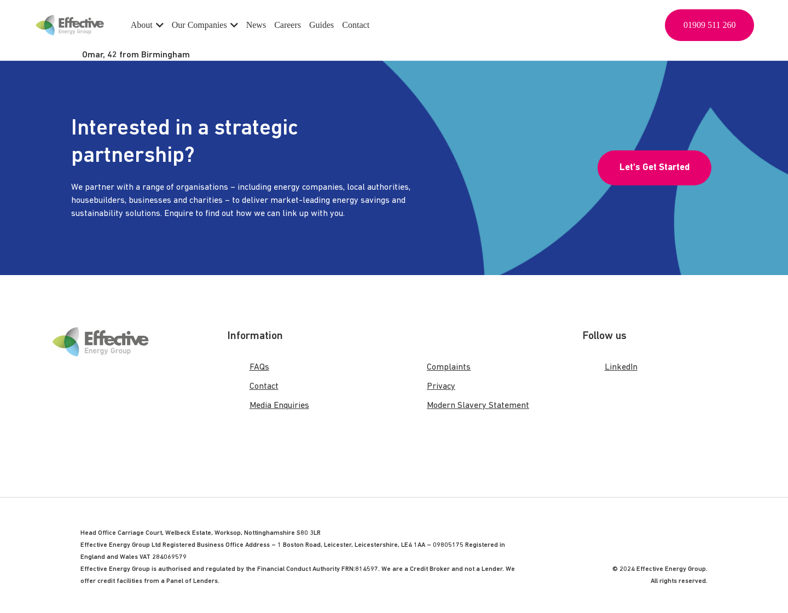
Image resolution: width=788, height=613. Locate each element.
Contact (355, 25)
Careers (287, 25)
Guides (321, 25)
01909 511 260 (709, 25)
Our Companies (205, 25)
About (147, 25)
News (256, 25)
